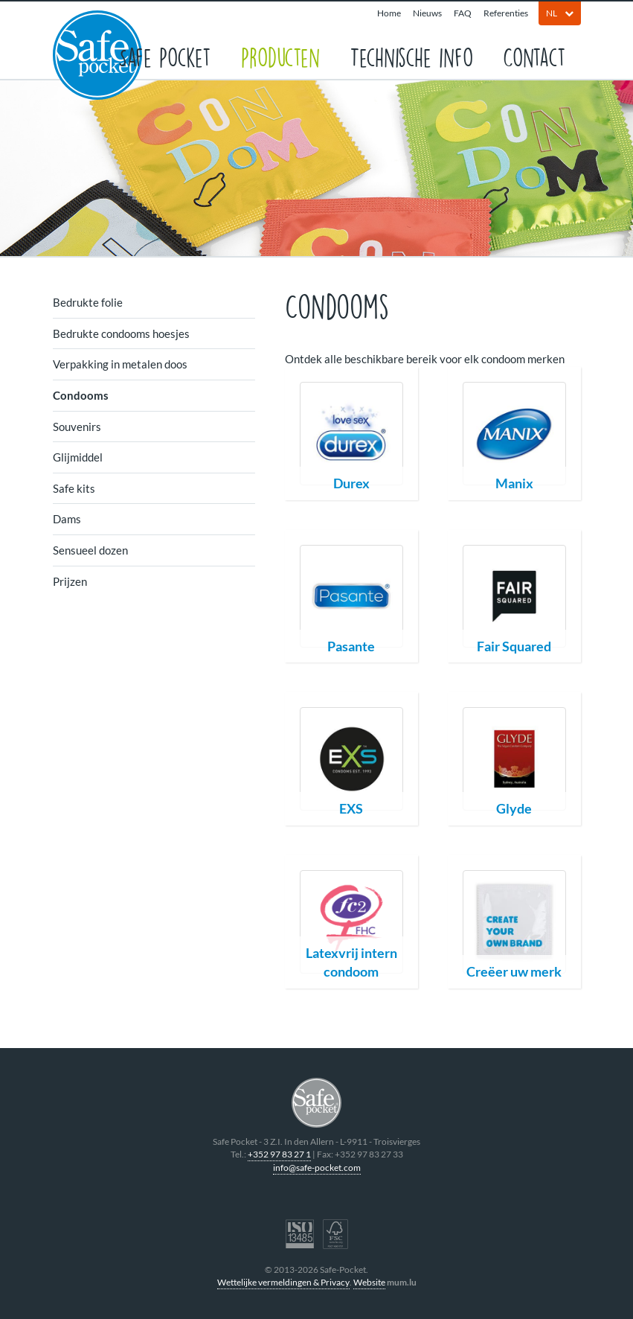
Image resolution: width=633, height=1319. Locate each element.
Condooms (81, 395)
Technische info (411, 56)
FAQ (463, 13)
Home (389, 13)
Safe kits (74, 488)
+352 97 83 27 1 (279, 1154)
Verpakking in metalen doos (120, 364)
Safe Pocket (164, 56)
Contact (534, 56)
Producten (280, 56)
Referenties (505, 13)
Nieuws (427, 13)
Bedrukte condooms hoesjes (121, 333)
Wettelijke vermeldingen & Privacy (283, 1282)
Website (369, 1282)
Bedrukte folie (88, 302)
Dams (67, 519)
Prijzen (70, 581)
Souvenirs (77, 426)
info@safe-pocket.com (317, 1167)
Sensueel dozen (90, 550)
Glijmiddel (78, 457)
